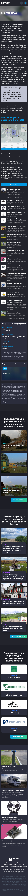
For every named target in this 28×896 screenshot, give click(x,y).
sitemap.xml (23, 889)
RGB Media (22, 890)
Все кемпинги (19, 500)
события (4, 402)
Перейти (4, 348)
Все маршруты (18, 636)
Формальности (15, 889)
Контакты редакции (6, 889)
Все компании (18, 737)
